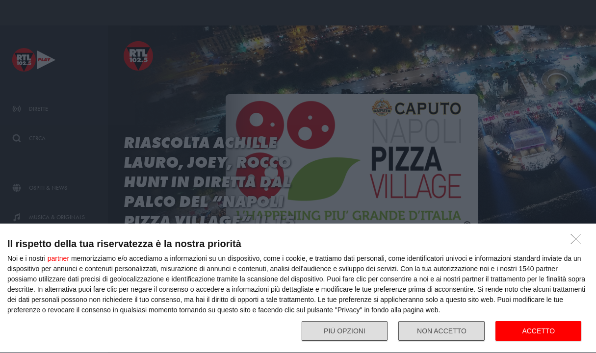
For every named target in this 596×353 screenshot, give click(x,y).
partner (58, 258)
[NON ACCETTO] (578, 242)
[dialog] (298, 288)
